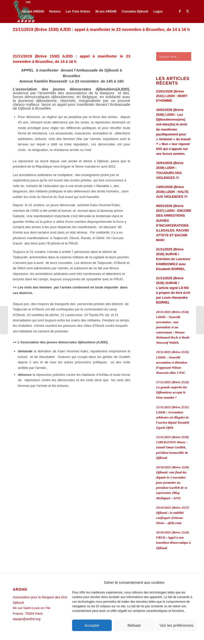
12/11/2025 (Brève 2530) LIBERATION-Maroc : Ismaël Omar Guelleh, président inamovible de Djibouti (172, 447)
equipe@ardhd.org (26, 619)
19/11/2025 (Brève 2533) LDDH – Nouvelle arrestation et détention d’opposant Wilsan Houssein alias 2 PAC (172, 362)
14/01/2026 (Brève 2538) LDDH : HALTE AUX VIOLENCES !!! (172, 192)
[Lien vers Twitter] (187, 11)
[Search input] (177, 56)
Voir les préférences (177, 625)
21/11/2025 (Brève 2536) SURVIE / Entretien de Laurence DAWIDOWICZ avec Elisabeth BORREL (173, 259)
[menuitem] (33, 11)
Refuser (134, 625)
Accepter (91, 625)
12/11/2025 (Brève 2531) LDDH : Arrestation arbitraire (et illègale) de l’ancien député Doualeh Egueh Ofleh (172, 417)
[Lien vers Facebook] (180, 11)
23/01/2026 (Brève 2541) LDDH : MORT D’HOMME (172, 95)
